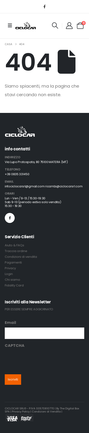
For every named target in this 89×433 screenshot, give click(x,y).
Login (9, 274)
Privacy (10, 268)
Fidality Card (14, 285)
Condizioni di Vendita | (47, 411)
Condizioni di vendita (21, 256)
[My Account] (69, 25)
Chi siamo (12, 279)
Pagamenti (13, 262)
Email (10, 322)
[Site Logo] (25, 25)
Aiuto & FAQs (14, 245)
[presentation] (41, 359)
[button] (55, 25)
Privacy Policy (21, 411)
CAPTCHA (14, 345)
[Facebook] (44, 6)
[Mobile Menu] (10, 25)
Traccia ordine (16, 251)
